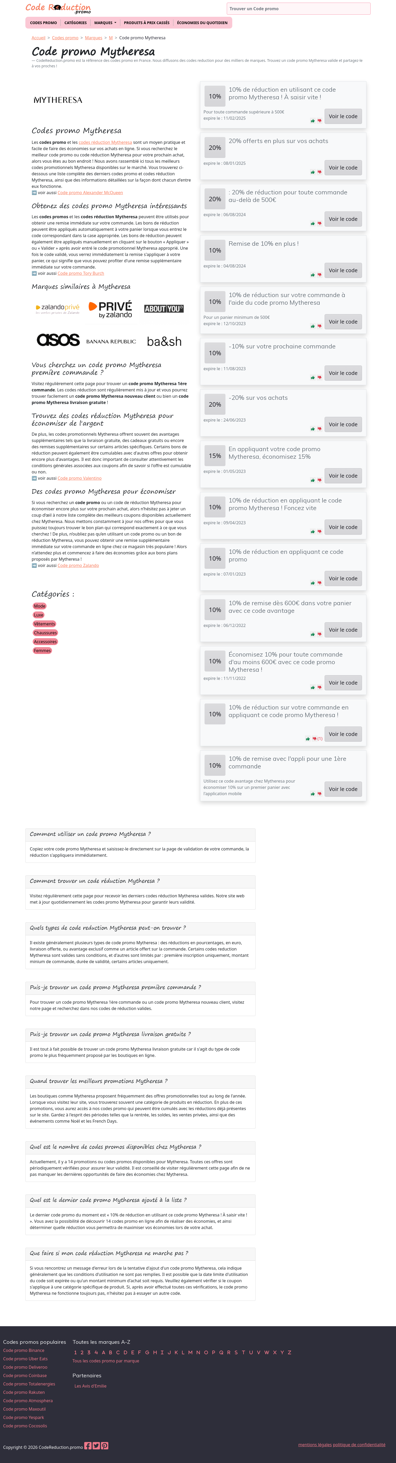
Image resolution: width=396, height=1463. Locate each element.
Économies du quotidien (202, 22)
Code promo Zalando (78, 565)
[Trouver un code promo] (299, 9)
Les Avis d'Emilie (90, 1386)
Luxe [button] (38, 615)
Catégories (75, 22)
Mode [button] (39, 606)
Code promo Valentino (79, 478)
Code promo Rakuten (24, 1392)
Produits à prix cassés (146, 22)
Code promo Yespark (23, 1417)
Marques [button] (103, 22)
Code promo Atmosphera (28, 1401)
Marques (93, 38)
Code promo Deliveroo (25, 1367)
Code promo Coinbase (25, 1375)
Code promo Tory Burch (81, 273)
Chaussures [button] (45, 633)
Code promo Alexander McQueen (90, 192)
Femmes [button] (42, 650)
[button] (313, 121)
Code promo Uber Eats (25, 1359)
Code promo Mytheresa (142, 38)
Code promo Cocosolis (25, 1426)
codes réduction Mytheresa (105, 142)
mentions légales (315, 1445)
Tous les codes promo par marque (105, 1361)
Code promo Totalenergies (29, 1384)
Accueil (39, 38)
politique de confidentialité (359, 1445)
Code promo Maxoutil (24, 1409)
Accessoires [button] (45, 642)
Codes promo (43, 22)
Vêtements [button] (44, 624)
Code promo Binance (23, 1350)
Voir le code (343, 116)
